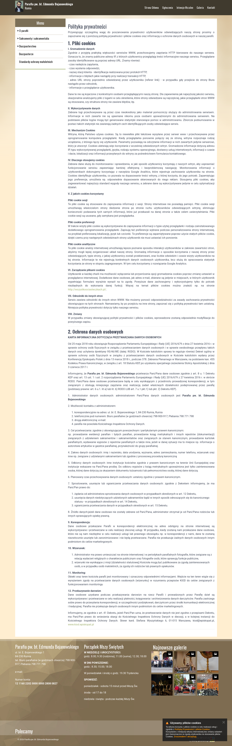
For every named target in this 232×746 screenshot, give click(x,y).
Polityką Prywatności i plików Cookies (192, 729)
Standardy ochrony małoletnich (36, 62)
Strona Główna (151, 6)
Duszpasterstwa (27, 46)
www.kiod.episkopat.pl (81, 624)
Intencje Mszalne (185, 6)
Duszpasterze (26, 54)
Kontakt (211, 6)
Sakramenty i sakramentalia (34, 38)
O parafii (23, 31)
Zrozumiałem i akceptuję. (185, 736)
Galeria (200, 6)
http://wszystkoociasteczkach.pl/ (87, 289)
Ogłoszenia (167, 6)
